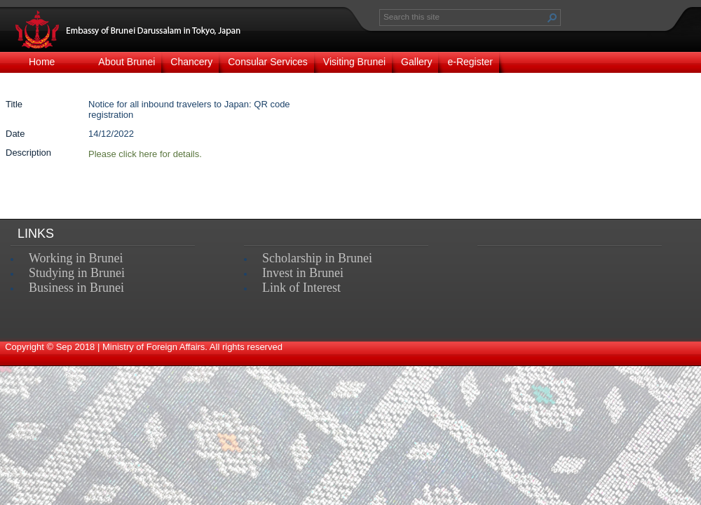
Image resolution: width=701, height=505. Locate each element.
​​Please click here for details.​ (145, 154)
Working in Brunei (76, 258)
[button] (552, 17)
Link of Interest (301, 288)
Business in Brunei (76, 288)
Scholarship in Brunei (317, 258)
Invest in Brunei (302, 273)
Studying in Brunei (77, 273)
